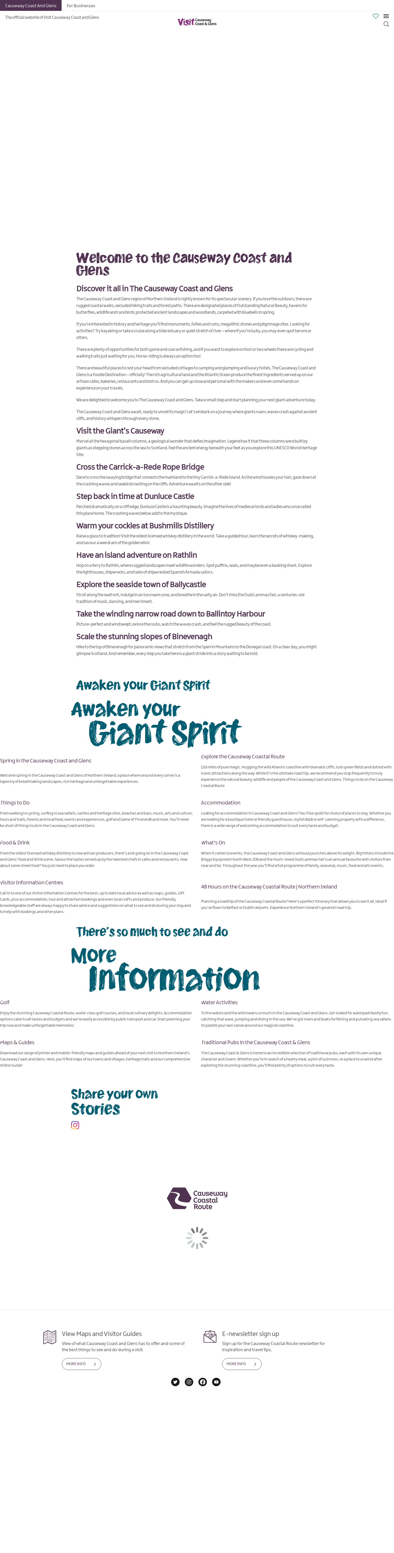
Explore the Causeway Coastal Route (243, 756)
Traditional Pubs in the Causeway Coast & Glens (255, 1042)
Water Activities (219, 1002)
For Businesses (81, 6)
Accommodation (220, 802)
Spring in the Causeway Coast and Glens (45, 760)
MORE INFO (76, 1364)
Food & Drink (15, 842)
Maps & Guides (17, 1042)
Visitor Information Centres (31, 882)
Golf (5, 1002)
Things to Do (15, 802)
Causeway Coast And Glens (30, 6)
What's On (213, 842)
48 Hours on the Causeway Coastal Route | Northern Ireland (269, 887)
